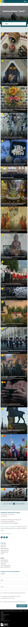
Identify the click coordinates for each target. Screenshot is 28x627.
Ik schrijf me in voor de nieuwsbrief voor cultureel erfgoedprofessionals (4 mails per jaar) (10, 597)
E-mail (2, 586)
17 (7, 503)
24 (23, 503)
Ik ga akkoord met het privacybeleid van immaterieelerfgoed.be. (13, 601)
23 (21, 503)
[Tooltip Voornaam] (26, 573)
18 (9, 503)
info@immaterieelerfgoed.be (6, 533)
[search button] (26, 4)
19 (11, 503)
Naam (2, 580)
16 (4, 503)
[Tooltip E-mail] (26, 586)
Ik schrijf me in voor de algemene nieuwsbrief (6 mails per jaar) (13, 592)
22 (18, 503)
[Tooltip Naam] (26, 579)
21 (16, 503)
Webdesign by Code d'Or (5, 620)
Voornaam (3, 573)
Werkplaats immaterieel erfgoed (6, 526)
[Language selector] (3, 4)
